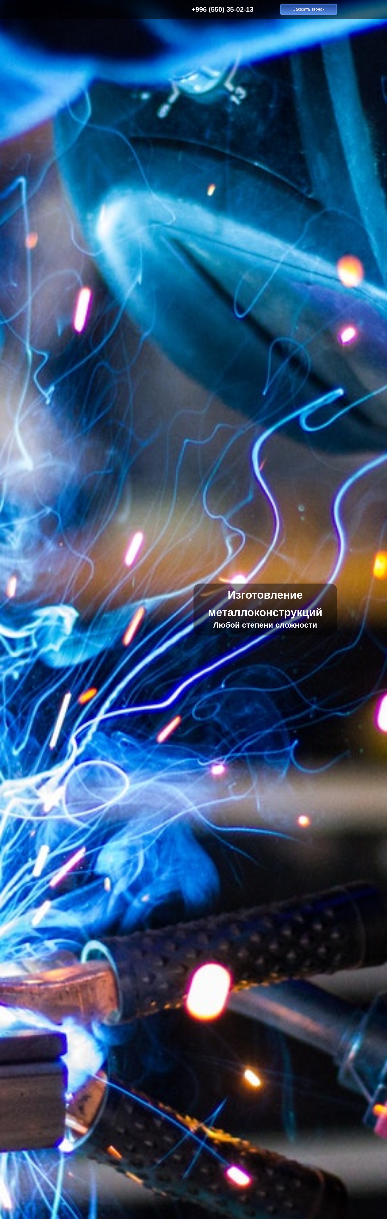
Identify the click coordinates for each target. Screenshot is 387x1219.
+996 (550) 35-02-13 (222, 9)
